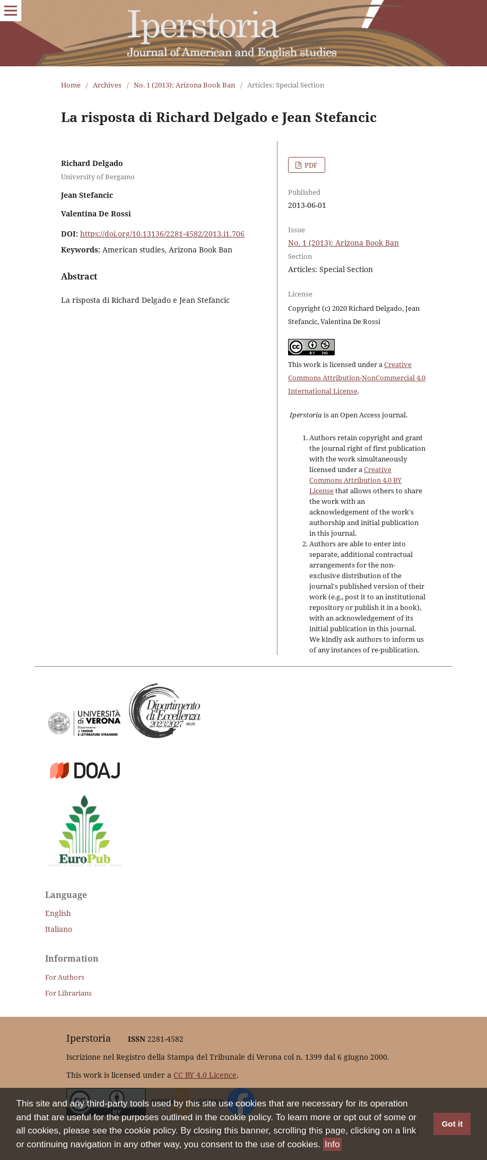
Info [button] (332, 1144)
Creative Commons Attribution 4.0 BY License (355, 480)
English (58, 913)
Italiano (58, 929)
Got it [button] (452, 1124)
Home (71, 85)
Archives (107, 85)
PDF (310, 165)
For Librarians (68, 993)
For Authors (64, 977)
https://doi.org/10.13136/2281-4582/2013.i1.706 (162, 234)
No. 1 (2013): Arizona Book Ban (184, 85)
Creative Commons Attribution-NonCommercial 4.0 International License (356, 378)
